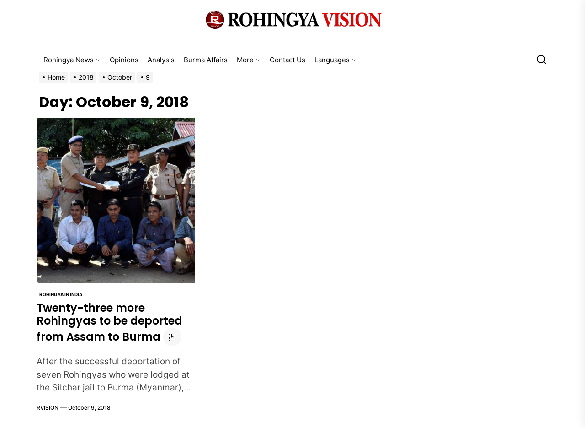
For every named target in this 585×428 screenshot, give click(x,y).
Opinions (124, 59)
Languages (335, 59)
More (249, 59)
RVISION (47, 407)
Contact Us (287, 59)
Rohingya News (72, 59)
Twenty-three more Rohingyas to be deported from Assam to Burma (109, 322)
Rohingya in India (60, 294)
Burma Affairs (206, 59)
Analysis (161, 59)
